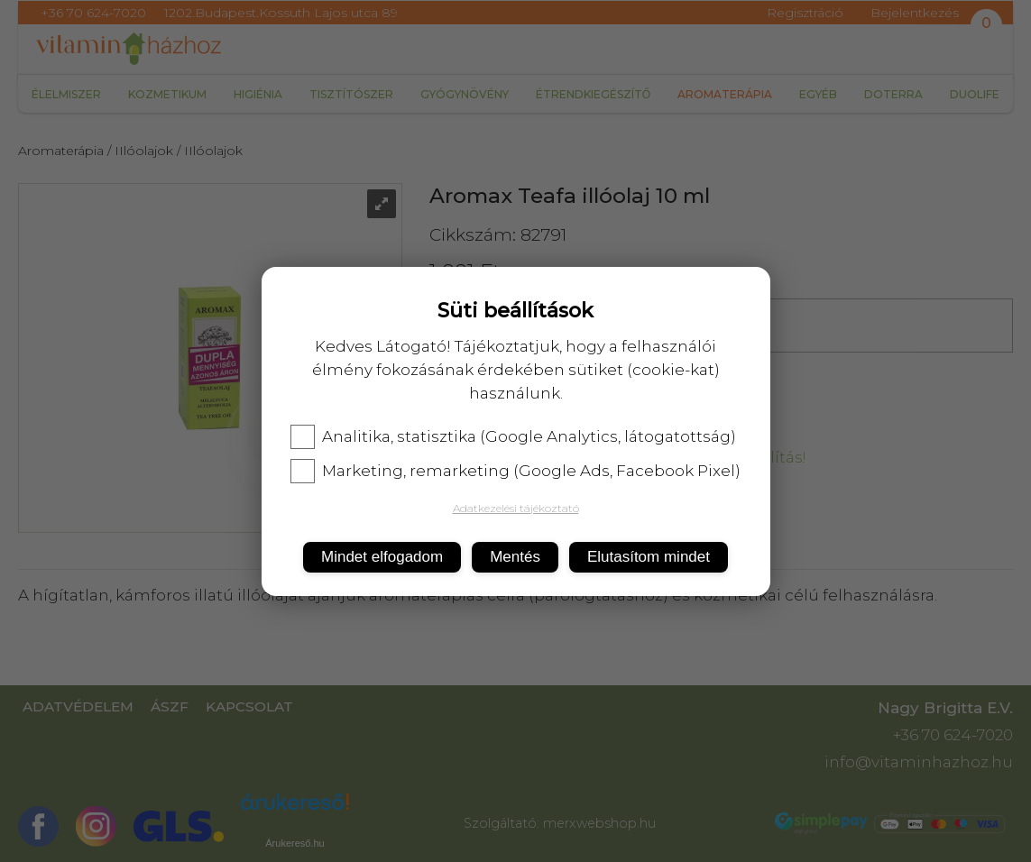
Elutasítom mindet (648, 556)
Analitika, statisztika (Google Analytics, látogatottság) (513, 436)
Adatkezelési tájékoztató (516, 508)
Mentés (515, 556)
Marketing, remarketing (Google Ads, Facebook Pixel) (515, 471)
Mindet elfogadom (382, 556)
